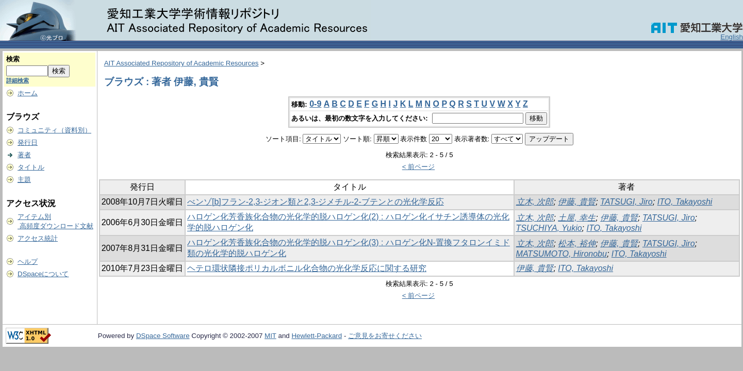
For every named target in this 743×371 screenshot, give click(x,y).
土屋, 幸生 (577, 217)
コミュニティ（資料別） (54, 130)
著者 (24, 155)
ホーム (28, 93)
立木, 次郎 (535, 201)
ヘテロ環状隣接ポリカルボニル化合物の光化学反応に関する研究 (306, 268)
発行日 (28, 142)
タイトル (31, 167)
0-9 (315, 103)
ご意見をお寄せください (385, 336)
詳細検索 (17, 80)
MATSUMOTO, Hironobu (561, 253)
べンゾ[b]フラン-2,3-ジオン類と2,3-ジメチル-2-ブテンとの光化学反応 (315, 201)
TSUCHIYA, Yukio (549, 228)
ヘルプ (28, 261)
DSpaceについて (43, 274)
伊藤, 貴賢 (577, 201)
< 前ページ (418, 167)
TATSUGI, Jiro (626, 201)
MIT (270, 336)
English (731, 37)
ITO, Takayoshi (685, 201)
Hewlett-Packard (316, 336)
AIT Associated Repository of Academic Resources (181, 63)
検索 (13, 59)
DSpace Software (163, 336)
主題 (24, 179)
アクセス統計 (38, 238)
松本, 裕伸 (577, 243)
